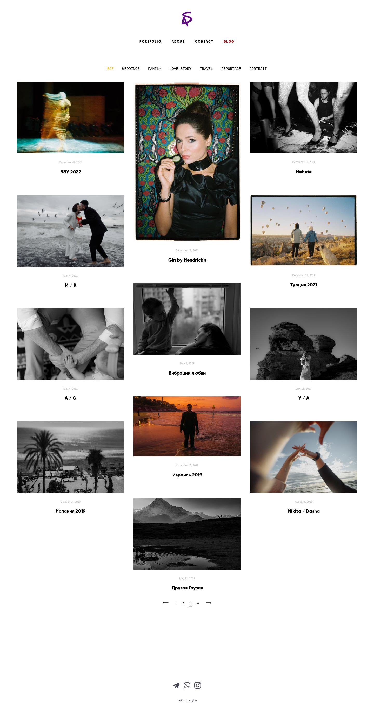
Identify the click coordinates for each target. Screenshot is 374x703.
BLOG (229, 65)
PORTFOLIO (150, 65)
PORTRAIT (258, 100)
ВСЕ (111, 100)
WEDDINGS (132, 100)
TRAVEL (207, 100)
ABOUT (178, 65)
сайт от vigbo (187, 691)
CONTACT (204, 65)
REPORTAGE (232, 100)
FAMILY (155, 100)
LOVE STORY (181, 100)
